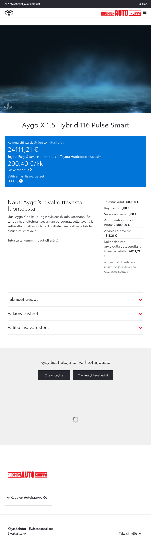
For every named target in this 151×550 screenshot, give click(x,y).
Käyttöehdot (17, 528)
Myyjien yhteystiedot (93, 375)
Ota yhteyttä (54, 375)
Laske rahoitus (20, 169)
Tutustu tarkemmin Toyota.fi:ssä (31, 240)
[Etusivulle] (121, 13)
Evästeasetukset (41, 528)
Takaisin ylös (130, 533)
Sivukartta (17, 533)
